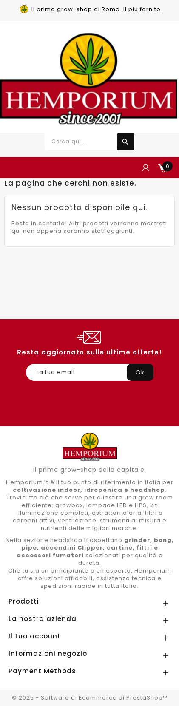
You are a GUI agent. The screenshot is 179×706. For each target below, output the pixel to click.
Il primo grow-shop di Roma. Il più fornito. (96, 9)
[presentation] (90, 401)
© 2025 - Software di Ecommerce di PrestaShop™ (90, 698)
